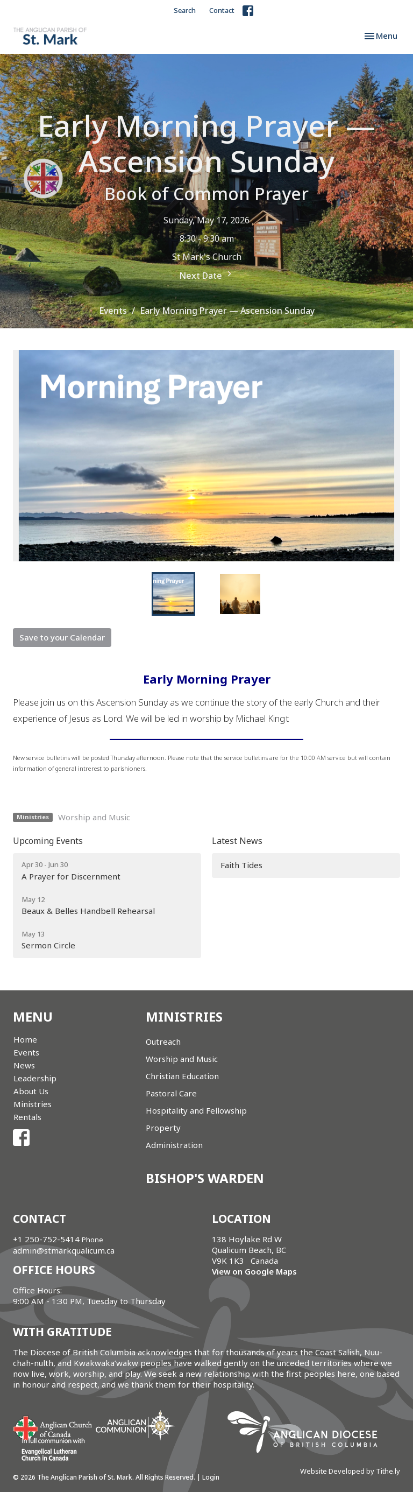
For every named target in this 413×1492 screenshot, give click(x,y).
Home (25, 1039)
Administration (174, 1144)
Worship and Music (94, 817)
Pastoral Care (171, 1093)
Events (113, 310)
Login (210, 1477)
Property (163, 1127)
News (24, 1065)
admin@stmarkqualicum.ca (64, 1250)
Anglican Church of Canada (53, 1426)
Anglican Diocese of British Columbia (307, 1434)
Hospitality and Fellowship (196, 1110)
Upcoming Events (48, 841)
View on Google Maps (254, 1271)
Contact (221, 10)
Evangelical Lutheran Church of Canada (49, 1450)
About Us (30, 1091)
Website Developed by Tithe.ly (350, 1471)
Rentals (27, 1116)
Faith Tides (241, 865)
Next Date (206, 275)
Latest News (237, 841)
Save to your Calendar (62, 637)
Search (185, 10)
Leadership (34, 1078)
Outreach (163, 1041)
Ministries (32, 1104)
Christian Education (182, 1076)
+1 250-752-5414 (46, 1239)
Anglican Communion (135, 1425)
